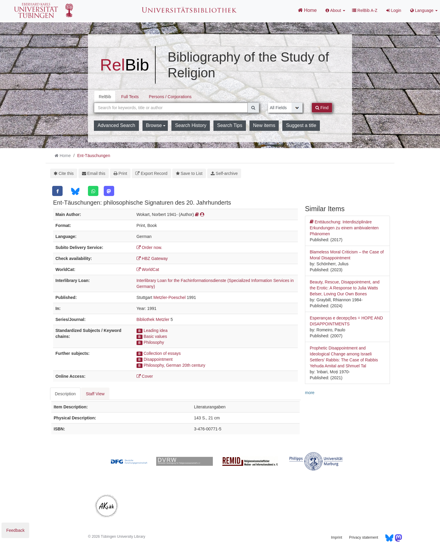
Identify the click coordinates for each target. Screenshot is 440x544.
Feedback (15, 530)
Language (424, 10)
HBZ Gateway (152, 258)
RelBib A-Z (364, 10)
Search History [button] (190, 125)
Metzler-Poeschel (169, 297)
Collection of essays (162, 353)
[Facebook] (57, 191)
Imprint (336, 537)
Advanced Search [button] (116, 125)
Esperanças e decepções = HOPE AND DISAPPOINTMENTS (346, 321)
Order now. (149, 247)
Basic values (155, 336)
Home (307, 10)
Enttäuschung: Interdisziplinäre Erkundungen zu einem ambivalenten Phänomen (344, 227)
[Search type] (285, 108)
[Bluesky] (75, 191)
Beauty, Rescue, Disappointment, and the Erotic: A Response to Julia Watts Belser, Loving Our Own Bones (344, 288)
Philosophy (154, 342)
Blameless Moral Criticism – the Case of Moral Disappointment (347, 255)
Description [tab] (65, 393)
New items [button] (264, 125)
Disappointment (158, 359)
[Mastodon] (109, 191)
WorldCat (148, 269)
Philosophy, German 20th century (174, 365)
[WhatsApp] (93, 191)
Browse (156, 125)
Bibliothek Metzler (153, 319)
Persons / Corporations (170, 96)
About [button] (335, 10)
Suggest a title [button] (301, 125)
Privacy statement (363, 537)
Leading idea (156, 330)
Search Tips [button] (229, 125)
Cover (145, 376)
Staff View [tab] (95, 393)
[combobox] (171, 108)
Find (322, 107)
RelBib (105, 96)
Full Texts (130, 96)
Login (393, 10)
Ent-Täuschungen (93, 155)
